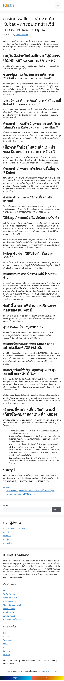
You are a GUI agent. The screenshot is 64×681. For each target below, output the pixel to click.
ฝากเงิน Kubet (9, 608)
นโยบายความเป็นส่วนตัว (13, 619)
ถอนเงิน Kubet (9, 616)
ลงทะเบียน (48, 678)
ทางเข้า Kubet (9, 612)
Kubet (8, 487)
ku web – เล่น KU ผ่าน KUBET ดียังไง (20, 494)
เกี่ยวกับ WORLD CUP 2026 (14, 528)
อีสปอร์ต (6, 651)
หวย (4, 647)
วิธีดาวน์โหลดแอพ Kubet (13, 605)
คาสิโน (6, 636)
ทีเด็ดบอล (7, 535)
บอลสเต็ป (7, 532)
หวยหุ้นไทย (7, 543)
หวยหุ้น (6, 539)
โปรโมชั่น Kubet (9, 594)
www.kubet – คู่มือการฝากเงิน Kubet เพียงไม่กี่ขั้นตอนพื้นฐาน (30, 490)
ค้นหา (5, 505)
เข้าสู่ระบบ (16, 678)
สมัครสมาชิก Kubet (11, 601)
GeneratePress (51, 671)
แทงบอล (6, 654)
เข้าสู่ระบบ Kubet (10, 598)
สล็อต (5, 644)
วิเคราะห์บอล (8, 640)
